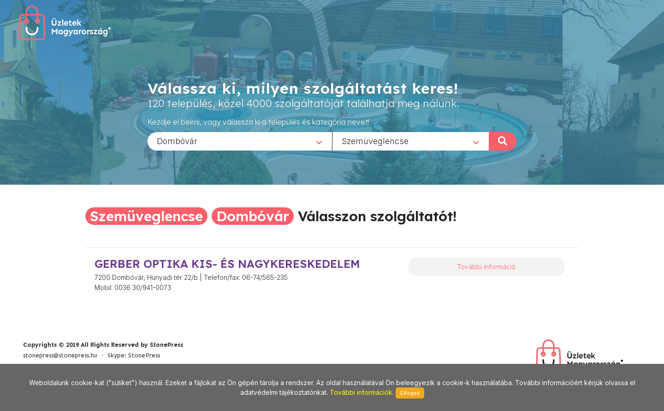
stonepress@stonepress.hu (60, 355)
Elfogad (410, 393)
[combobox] (240, 141)
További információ (486, 267)
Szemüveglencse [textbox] (375, 140)
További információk (361, 392)
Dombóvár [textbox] (177, 140)
